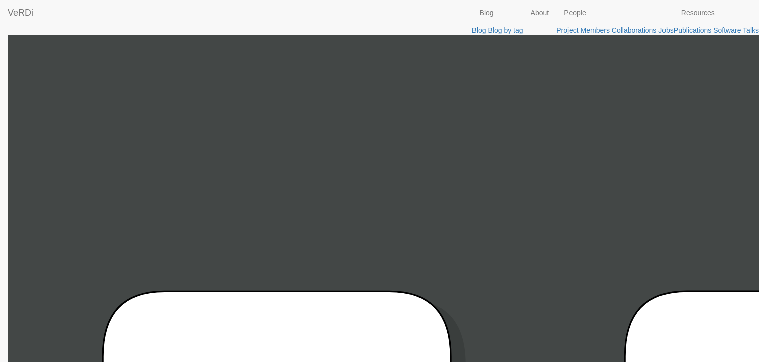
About (540, 13)
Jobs (666, 30)
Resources (698, 13)
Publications (693, 30)
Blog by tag (505, 30)
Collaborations (634, 30)
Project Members (583, 30)
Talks (751, 30)
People (575, 13)
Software (727, 30)
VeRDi (20, 13)
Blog (487, 13)
